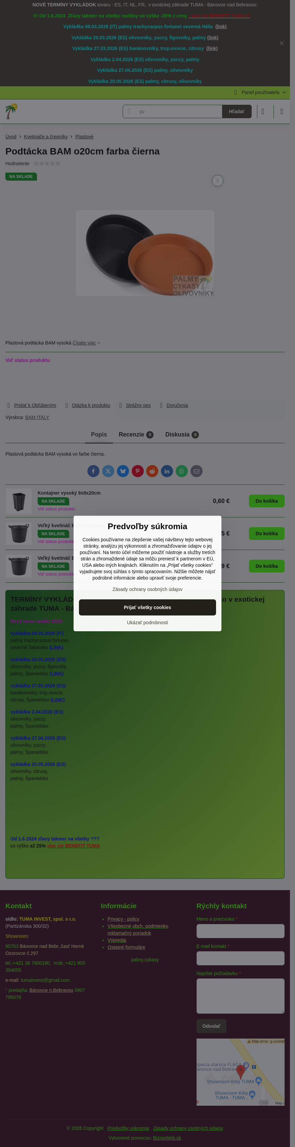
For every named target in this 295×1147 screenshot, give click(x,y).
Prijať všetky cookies (147, 607)
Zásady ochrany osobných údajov (148, 589)
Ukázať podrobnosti (147, 622)
